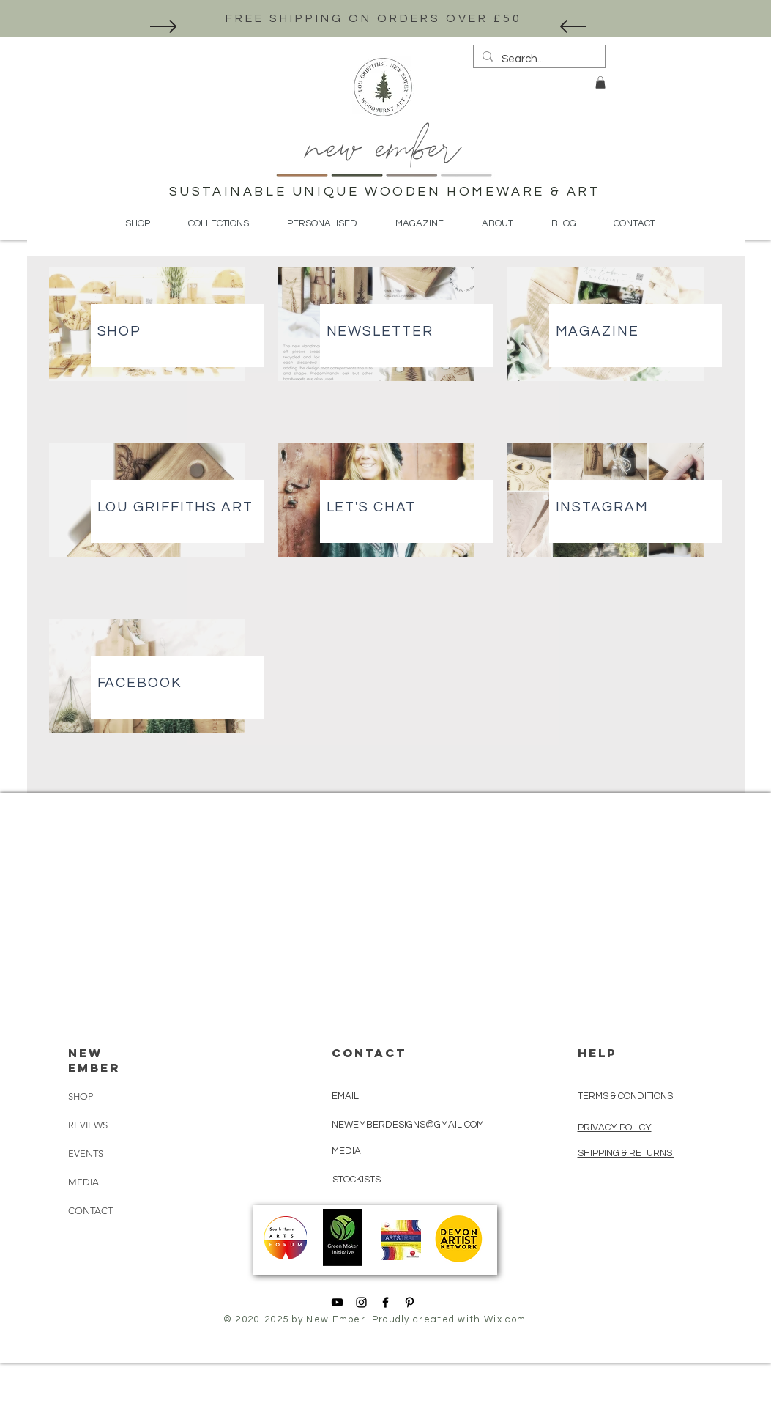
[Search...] (538, 59)
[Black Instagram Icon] (361, 1302)
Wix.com (505, 1319)
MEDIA (83, 1182)
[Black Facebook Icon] (385, 1302)
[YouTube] (337, 1302)
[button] (600, 82)
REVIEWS (88, 1124)
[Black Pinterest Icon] (410, 1302)
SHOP (80, 1096)
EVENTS (85, 1153)
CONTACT (90, 1210)
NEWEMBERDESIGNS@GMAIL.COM (408, 1124)
